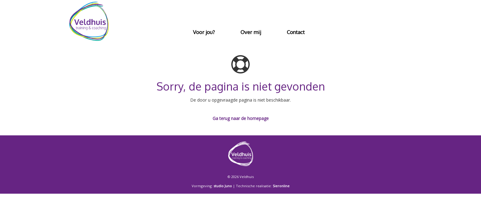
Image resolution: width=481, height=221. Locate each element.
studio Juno (223, 186)
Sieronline (281, 186)
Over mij (250, 32)
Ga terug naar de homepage (241, 118)
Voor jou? (204, 32)
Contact (296, 32)
